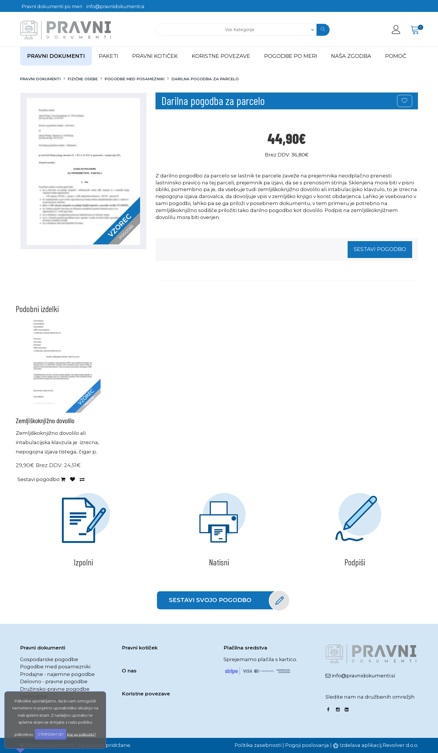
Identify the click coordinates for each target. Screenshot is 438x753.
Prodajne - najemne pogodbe (57, 674)
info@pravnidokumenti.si (115, 6)
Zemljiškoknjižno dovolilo (45, 420)
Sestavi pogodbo (380, 249)
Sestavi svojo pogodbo (225, 600)
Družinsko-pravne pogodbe (55, 689)
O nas (129, 671)
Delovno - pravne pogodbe (53, 681)
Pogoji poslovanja (307, 745)
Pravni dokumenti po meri (52, 6)
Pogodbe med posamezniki (55, 667)
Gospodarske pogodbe (49, 659)
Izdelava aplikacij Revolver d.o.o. (379, 745)
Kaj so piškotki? (81, 734)
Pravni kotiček (140, 648)
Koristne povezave (146, 694)
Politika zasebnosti (258, 745)
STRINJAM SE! (50, 734)
